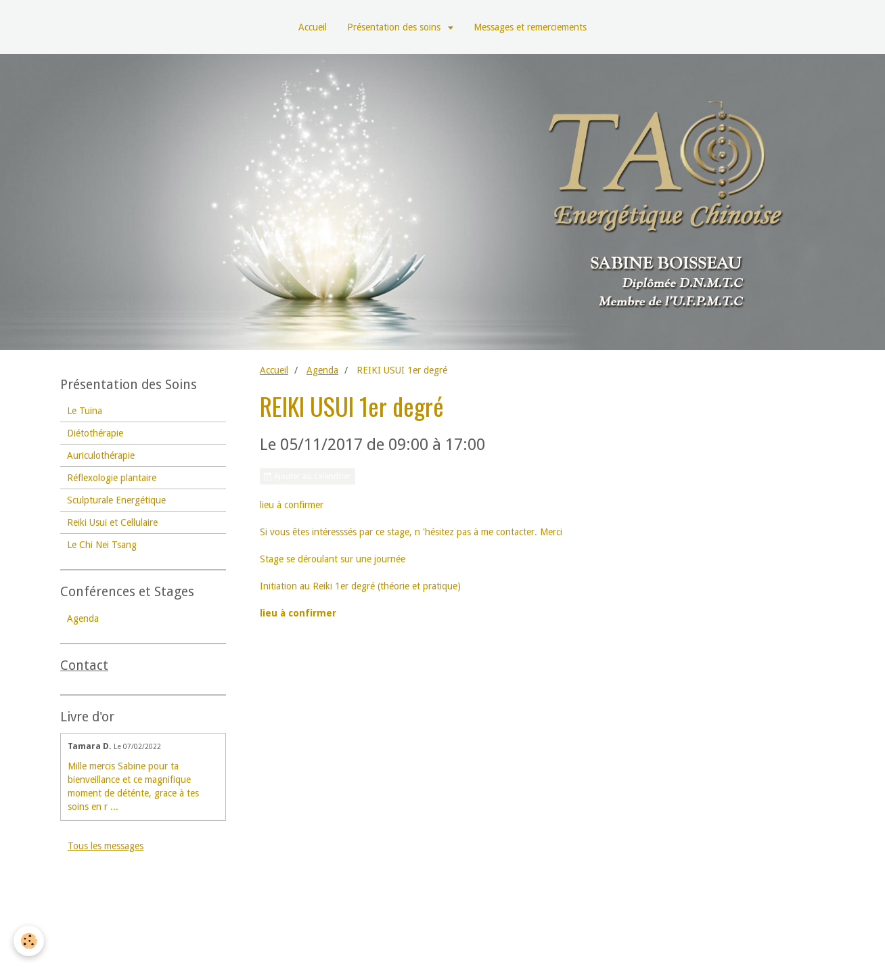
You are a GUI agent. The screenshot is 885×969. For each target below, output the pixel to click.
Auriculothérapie (101, 455)
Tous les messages (105, 845)
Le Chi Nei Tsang (102, 544)
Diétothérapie (95, 433)
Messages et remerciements (530, 27)
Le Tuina (84, 410)
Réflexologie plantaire (111, 477)
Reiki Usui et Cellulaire (112, 522)
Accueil (312, 27)
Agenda (322, 370)
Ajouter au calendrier (307, 476)
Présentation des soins (395, 27)
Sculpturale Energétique (116, 500)
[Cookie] (29, 941)
